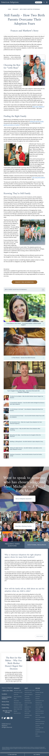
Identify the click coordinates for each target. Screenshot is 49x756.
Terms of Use (5, 701)
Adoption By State (39, 700)
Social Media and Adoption (39, 728)
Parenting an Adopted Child (38, 704)
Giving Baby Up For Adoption (18, 693)
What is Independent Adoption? (40, 718)
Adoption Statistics (40, 721)
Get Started (38, 2)
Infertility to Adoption (28, 708)
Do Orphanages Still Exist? (40, 733)
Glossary (37, 725)
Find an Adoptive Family (17, 697)
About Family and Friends (18, 710)
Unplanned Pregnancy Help (17, 701)
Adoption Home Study (28, 704)
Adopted (37, 698)
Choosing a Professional (28, 699)
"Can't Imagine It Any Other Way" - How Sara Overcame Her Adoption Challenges (25, 391)
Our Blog (37, 736)
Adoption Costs (28, 692)
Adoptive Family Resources (28, 716)
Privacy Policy (5, 704)
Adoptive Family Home (30, 690)
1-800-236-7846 (7, 691)
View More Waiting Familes (24, 526)
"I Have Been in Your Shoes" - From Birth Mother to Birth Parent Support (25, 324)
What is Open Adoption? (28, 712)
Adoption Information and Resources (39, 692)
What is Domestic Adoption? (29, 695)
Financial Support (18, 707)
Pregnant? (15, 9)
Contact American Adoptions (6, 697)
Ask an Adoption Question (24, 499)
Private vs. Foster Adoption (39, 714)
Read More (40, 636)
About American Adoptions (39, 708)
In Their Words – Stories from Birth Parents (28, 358)
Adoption (37, 696)
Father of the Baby (18, 705)
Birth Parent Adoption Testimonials (30, 9)
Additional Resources (36, 545)
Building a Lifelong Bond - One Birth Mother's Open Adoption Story (26, 441)
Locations (4, 694)
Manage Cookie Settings (7, 711)
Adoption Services (39, 711)
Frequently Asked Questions (12, 545)
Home (9, 9)
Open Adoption (17, 713)
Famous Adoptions (39, 723)
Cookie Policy (5, 708)
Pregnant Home (17, 690)
